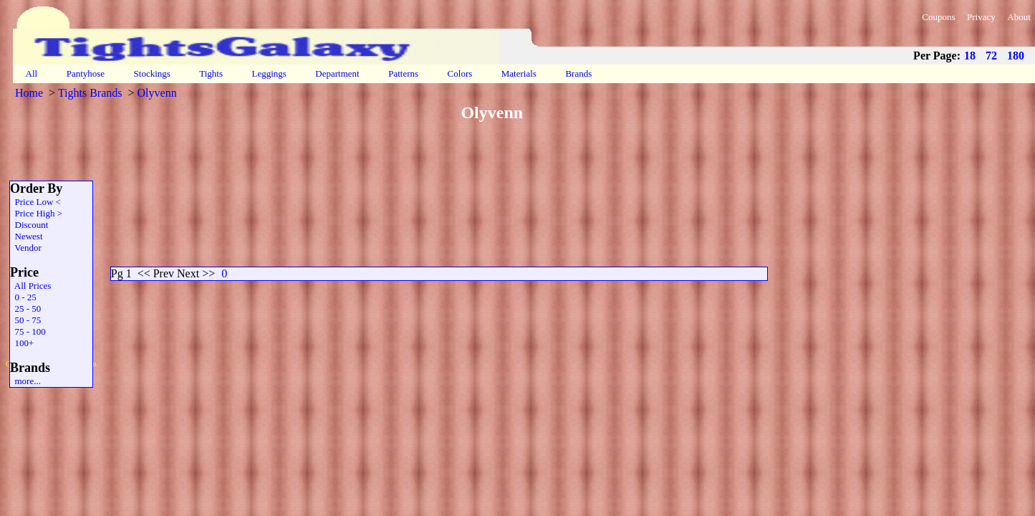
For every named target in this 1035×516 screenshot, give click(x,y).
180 (1015, 55)
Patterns (403, 73)
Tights (211, 73)
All (31, 73)
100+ (22, 343)
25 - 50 (25, 308)
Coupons (938, 16)
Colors (459, 73)
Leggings (269, 73)
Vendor (26, 247)
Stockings (152, 73)
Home (29, 93)
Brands (578, 73)
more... (25, 381)
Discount (29, 224)
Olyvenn (157, 93)
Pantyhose (85, 73)
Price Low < (35, 201)
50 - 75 (25, 320)
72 (991, 55)
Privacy (981, 16)
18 (970, 55)
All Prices (30, 285)
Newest (26, 236)
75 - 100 (28, 331)
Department (337, 73)
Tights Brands (90, 93)
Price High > (36, 213)
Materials (519, 73)
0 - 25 (23, 297)
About (1019, 16)
